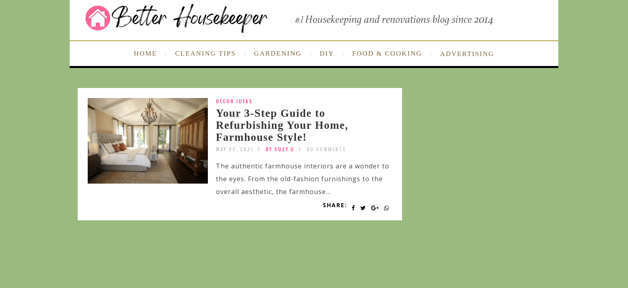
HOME (145, 53)
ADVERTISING (467, 54)
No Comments (326, 149)
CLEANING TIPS (205, 53)
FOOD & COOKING (387, 53)
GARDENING (278, 53)
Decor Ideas (234, 101)
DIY (327, 53)
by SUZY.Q (280, 149)
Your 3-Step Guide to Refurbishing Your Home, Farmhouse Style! (282, 125)
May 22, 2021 (235, 149)
